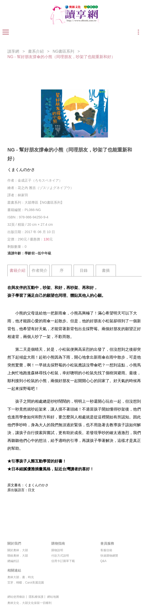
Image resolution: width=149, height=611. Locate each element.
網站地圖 (53, 596)
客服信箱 (106, 550)
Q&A (103, 561)
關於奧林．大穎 (17, 550)
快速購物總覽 (109, 555)
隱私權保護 (36, 596)
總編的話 (13, 561)
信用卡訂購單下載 (63, 561)
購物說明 (57, 550)
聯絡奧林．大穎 (17, 555)
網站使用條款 (16, 596)
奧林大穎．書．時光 (20, 577)
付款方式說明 (60, 555)
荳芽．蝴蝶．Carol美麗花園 (25, 582)
